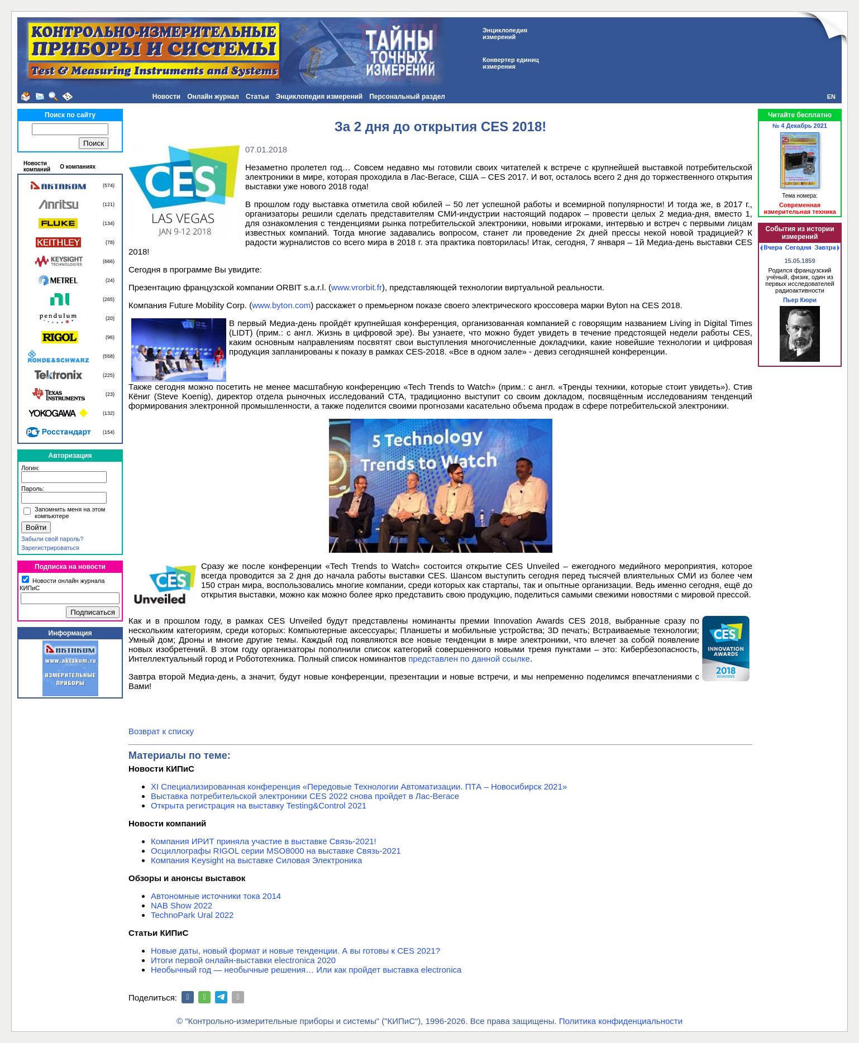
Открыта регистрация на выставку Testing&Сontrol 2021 (258, 805)
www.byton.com (281, 305)
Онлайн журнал (213, 97)
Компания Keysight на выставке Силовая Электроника (256, 860)
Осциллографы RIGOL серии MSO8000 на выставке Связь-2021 (276, 850)
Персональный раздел (407, 97)
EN (831, 96)
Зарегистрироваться (50, 547)
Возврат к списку (161, 731)
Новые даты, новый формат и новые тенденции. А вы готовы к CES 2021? (295, 950)
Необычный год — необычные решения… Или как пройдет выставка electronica (306, 969)
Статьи (257, 97)
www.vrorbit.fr (356, 287)
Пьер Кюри (800, 299)
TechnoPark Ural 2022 (192, 915)
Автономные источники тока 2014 (216, 896)
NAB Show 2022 (181, 905)
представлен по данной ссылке (469, 658)
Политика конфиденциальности (621, 1021)
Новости (166, 97)
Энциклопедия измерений (319, 97)
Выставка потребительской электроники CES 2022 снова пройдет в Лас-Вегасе (305, 796)
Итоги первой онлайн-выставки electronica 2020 (243, 960)
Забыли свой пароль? (52, 538)
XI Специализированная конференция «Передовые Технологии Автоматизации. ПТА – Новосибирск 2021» (359, 786)
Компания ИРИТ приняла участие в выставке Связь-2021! (263, 841)
